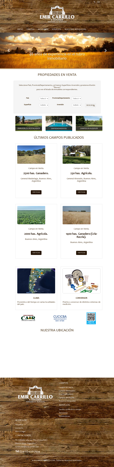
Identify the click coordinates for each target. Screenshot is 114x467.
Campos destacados (67, 391)
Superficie (27, 105)
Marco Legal (20, 431)
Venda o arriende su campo (70, 409)
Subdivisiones (64, 416)
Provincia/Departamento (61, 98)
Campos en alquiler (66, 398)
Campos (30, 29)
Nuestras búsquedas (75, 29)
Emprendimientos (66, 394)
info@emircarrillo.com (30, 447)
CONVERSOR (81, 298)
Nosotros (43, 29)
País (27, 98)
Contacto (19, 428)
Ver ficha (36, 192)
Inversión (60, 105)
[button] (8, 50)
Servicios (56, 29)
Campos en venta (66, 387)
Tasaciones (63, 413)
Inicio (20, 29)
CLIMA (36, 298)
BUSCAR (90, 105)
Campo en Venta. (36, 168)
